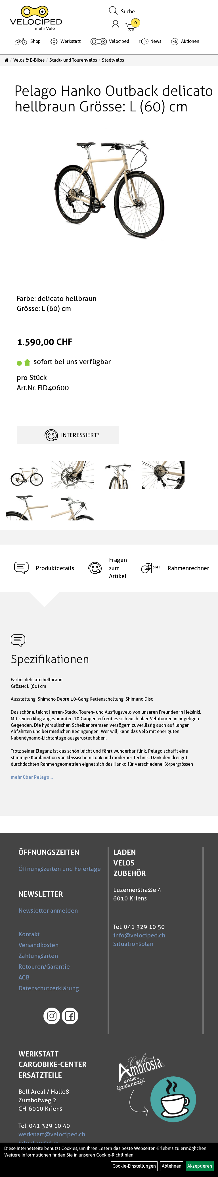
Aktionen (190, 41)
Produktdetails (44, 568)
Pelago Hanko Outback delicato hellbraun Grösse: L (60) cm (113, 98)
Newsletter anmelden (48, 910)
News (155, 41)
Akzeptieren (199, 1166)
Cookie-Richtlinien (114, 1155)
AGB (24, 977)
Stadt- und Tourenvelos (73, 60)
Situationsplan (133, 943)
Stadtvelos (113, 60)
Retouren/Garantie (44, 966)
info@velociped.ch (139, 935)
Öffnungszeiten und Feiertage (59, 868)
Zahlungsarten (38, 955)
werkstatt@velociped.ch (51, 1134)
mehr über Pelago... (32, 777)
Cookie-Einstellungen (134, 1166)
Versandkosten (38, 944)
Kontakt (29, 934)
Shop (35, 41)
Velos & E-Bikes (29, 60)
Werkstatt (70, 41)
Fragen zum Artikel (107, 568)
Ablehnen (171, 1166)
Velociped (119, 41)
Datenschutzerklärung (48, 988)
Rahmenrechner (175, 568)
